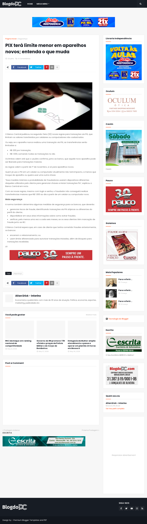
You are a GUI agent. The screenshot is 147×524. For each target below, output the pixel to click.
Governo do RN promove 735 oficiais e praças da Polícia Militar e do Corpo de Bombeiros (51, 345)
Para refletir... (125, 279)
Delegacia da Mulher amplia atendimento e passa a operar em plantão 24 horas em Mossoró (82, 345)
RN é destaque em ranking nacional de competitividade (18, 343)
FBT (45, 520)
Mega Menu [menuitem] (42, 4)
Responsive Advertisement (124, 455)
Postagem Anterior (12, 430)
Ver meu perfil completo (115, 408)
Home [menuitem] (30, 4)
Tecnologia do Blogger (117, 319)
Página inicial (10, 39)
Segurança (22, 39)
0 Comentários (24, 58)
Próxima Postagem (90, 430)
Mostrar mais (91, 315)
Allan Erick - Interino (28, 296)
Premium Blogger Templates (26, 520)
